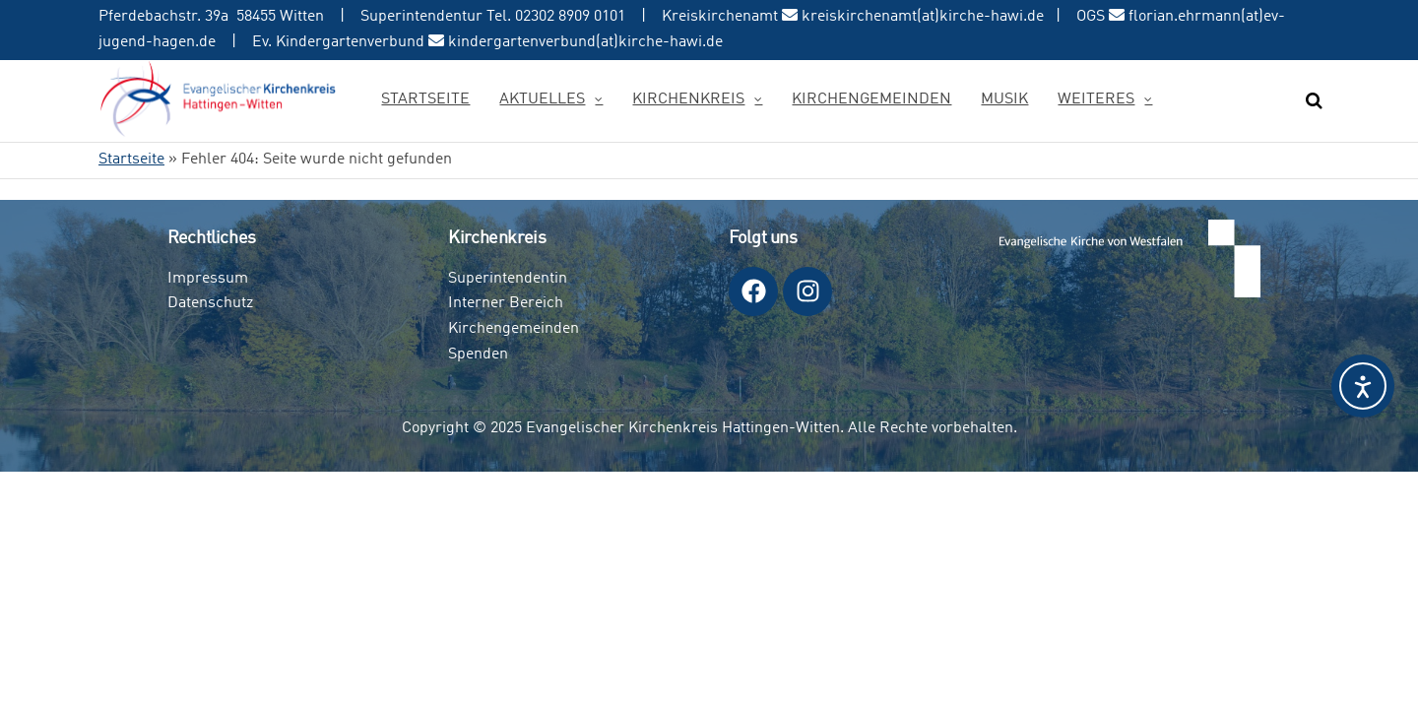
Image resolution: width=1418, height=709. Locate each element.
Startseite (425, 99)
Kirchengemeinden (871, 99)
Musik (1004, 99)
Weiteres (1096, 99)
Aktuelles (542, 99)
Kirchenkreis (688, 99)
